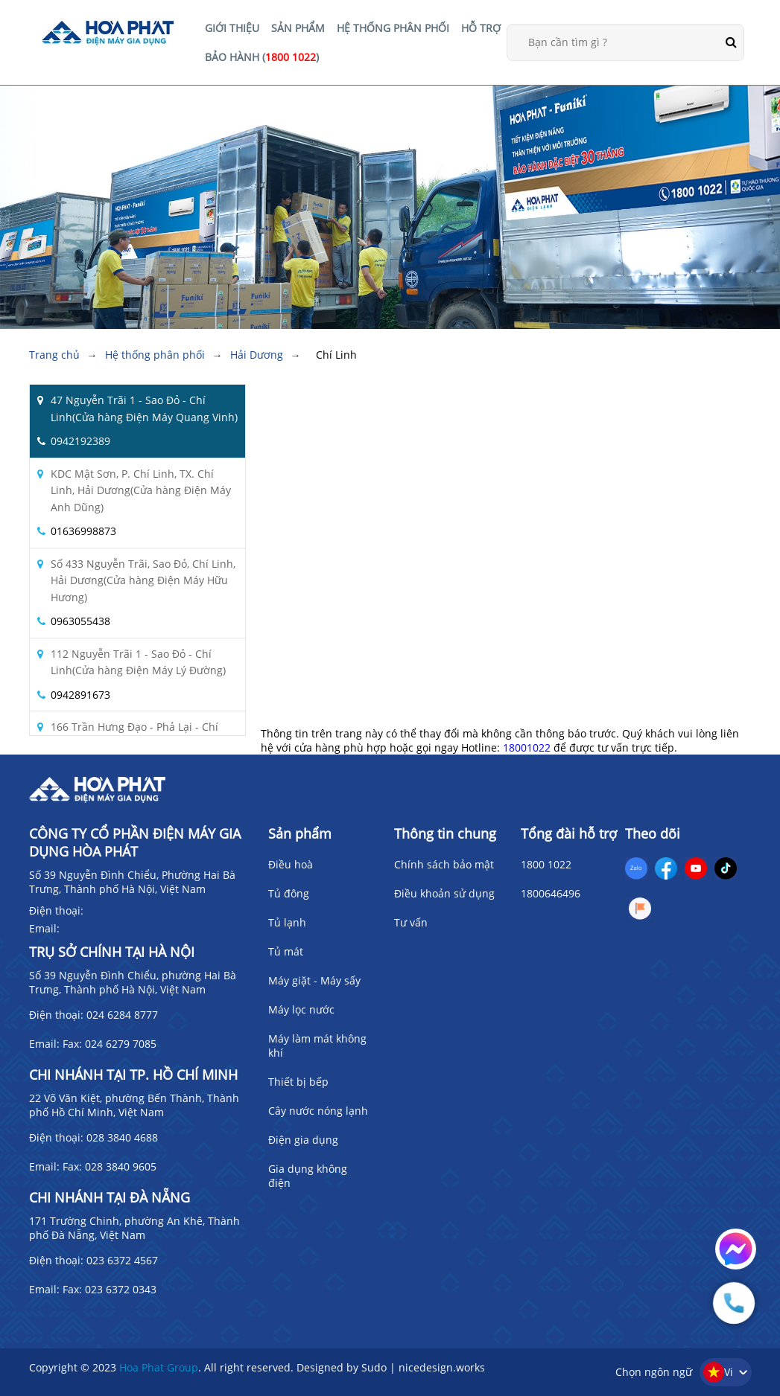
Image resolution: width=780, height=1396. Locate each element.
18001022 (527, 747)
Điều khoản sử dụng (444, 893)
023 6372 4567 (122, 1260)
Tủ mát (285, 951)
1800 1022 (546, 864)
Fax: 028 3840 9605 (109, 1166)
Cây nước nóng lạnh (318, 1111)
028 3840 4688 (122, 1137)
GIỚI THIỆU (232, 28)
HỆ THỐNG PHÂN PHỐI (393, 28)
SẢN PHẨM (298, 28)
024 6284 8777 (122, 1015)
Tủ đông (288, 893)
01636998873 (83, 531)
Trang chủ (54, 355)
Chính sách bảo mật (444, 864)
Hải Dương (256, 355)
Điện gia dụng (303, 1140)
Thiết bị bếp (298, 1082)
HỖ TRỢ (481, 28)
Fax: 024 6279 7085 (109, 1044)
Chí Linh (336, 355)
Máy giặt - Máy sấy (314, 980)
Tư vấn (411, 922)
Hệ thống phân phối (155, 355)
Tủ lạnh (287, 922)
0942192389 (80, 441)
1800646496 (550, 893)
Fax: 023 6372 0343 (109, 1289)
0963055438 (80, 621)
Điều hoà (290, 864)
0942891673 (80, 695)
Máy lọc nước (301, 1009)
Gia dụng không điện (307, 1176)
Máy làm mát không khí (317, 1045)
